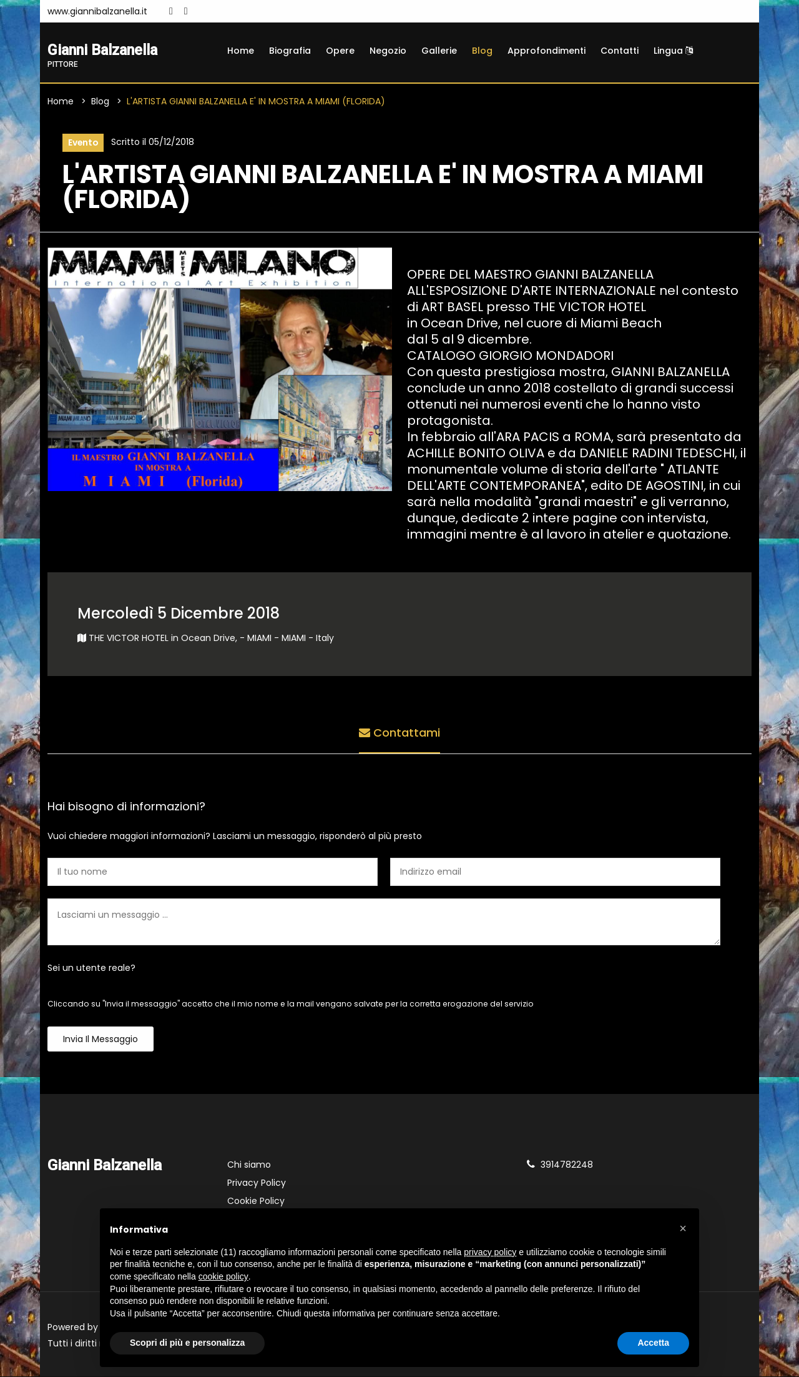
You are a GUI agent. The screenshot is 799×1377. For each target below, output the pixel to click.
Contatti (619, 50)
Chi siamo (249, 1165)
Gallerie (439, 50)
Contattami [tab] (399, 733)
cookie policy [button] (223, 1276)
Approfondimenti (546, 50)
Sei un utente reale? (91, 968)
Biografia (290, 50)
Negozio (388, 50)
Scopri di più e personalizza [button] (187, 1343)
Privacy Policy (256, 1183)
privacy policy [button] (490, 1252)
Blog (482, 50)
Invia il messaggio (100, 1039)
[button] (683, 1228)
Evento (83, 143)
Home (240, 50)
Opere (340, 50)
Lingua (673, 50)
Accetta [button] (653, 1343)
